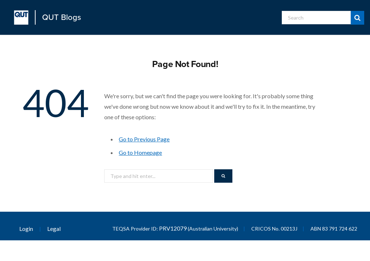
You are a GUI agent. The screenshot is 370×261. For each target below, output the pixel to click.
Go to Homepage (140, 152)
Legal (54, 228)
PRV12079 (173, 228)
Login (26, 228)
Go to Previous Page (144, 139)
